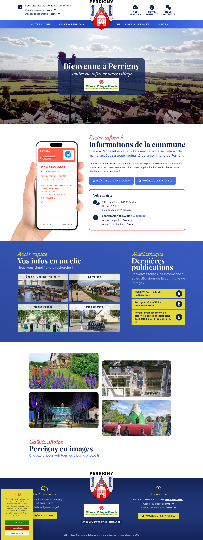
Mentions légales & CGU (128, 535)
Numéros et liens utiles (155, 180)
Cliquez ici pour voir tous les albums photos (64, 455)
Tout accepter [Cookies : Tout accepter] (17, 522)
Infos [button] (162, 24)
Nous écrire (44, 515)
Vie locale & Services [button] (133, 24)
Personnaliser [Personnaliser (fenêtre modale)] (17, 533)
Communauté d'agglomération (101, 522)
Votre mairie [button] (41, 24)
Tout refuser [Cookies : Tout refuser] (17, 528)
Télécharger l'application (111, 180)
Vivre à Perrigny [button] (72, 24)
